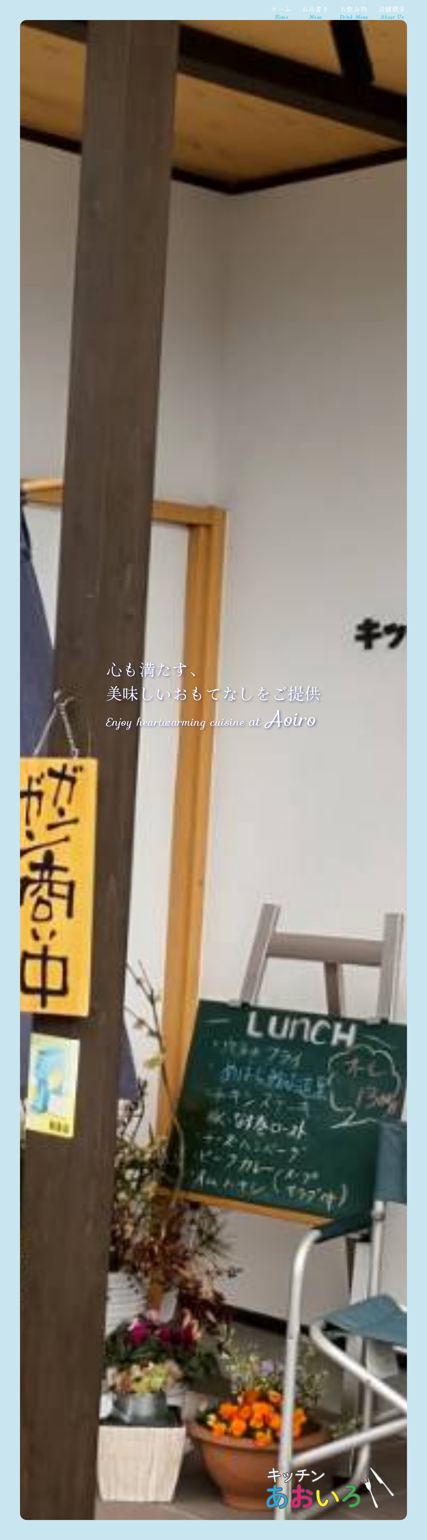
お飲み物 (353, 11)
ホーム (281, 11)
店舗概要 (392, 11)
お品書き (315, 11)
